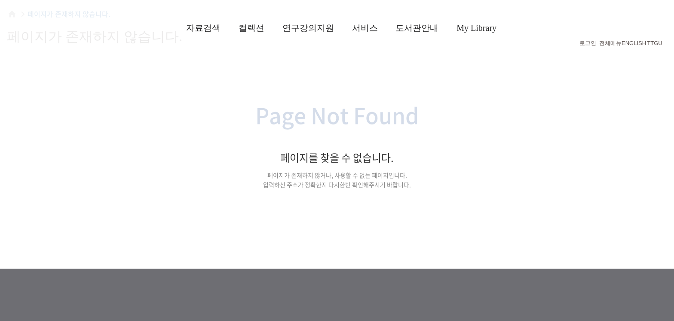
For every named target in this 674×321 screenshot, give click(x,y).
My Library (476, 28)
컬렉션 (251, 28)
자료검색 (203, 28)
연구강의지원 (308, 28)
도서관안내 (416, 28)
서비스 (365, 28)
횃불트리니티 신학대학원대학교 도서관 (69, 25)
